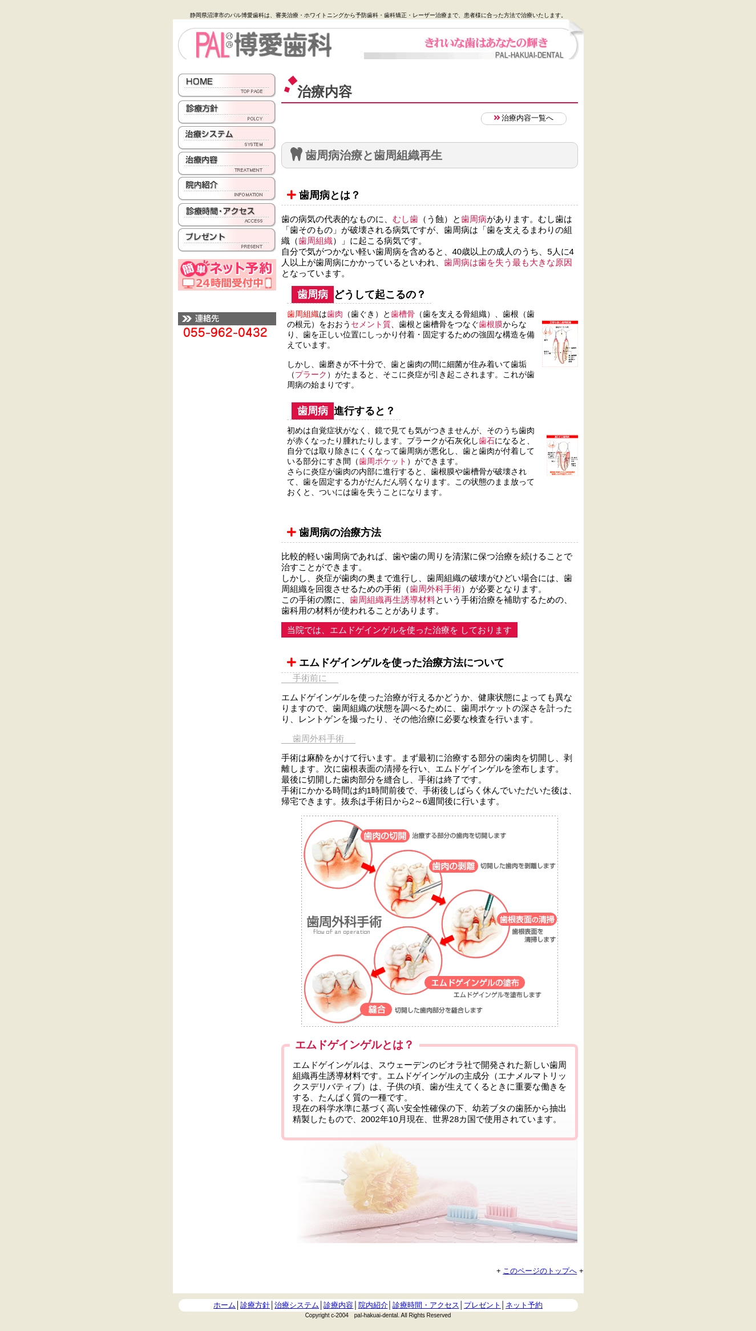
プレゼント (482, 1305)
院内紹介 (373, 1305)
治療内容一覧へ (524, 118)
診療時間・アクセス (426, 1305)
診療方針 (255, 1305)
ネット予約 (524, 1305)
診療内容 (338, 1305)
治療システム (296, 1305)
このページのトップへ (540, 1271)
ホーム (224, 1305)
